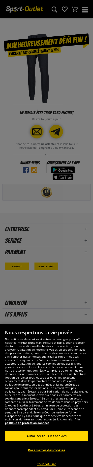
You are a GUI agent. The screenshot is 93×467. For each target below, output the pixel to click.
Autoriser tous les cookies (46, 440)
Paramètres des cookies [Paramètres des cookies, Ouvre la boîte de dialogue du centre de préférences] (46, 454)
